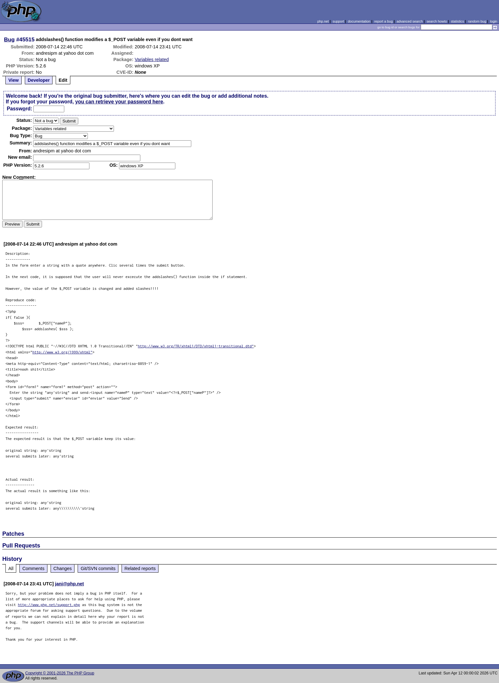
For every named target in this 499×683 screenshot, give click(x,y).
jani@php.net (69, 583)
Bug (9, 39)
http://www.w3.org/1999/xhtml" (62, 352)
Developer (39, 80)
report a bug (383, 21)
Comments (33, 568)
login (493, 21)
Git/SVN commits (98, 568)
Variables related (152, 59)
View (13, 80)
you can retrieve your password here (119, 101)
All (10, 568)
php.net (323, 21)
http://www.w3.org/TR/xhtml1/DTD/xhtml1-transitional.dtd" (196, 346)
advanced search (410, 21)
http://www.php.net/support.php (49, 605)
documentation (359, 21)
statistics (457, 21)
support (338, 21)
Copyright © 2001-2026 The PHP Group (59, 673)
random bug (477, 21)
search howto (436, 21)
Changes (62, 568)
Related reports (140, 568)
